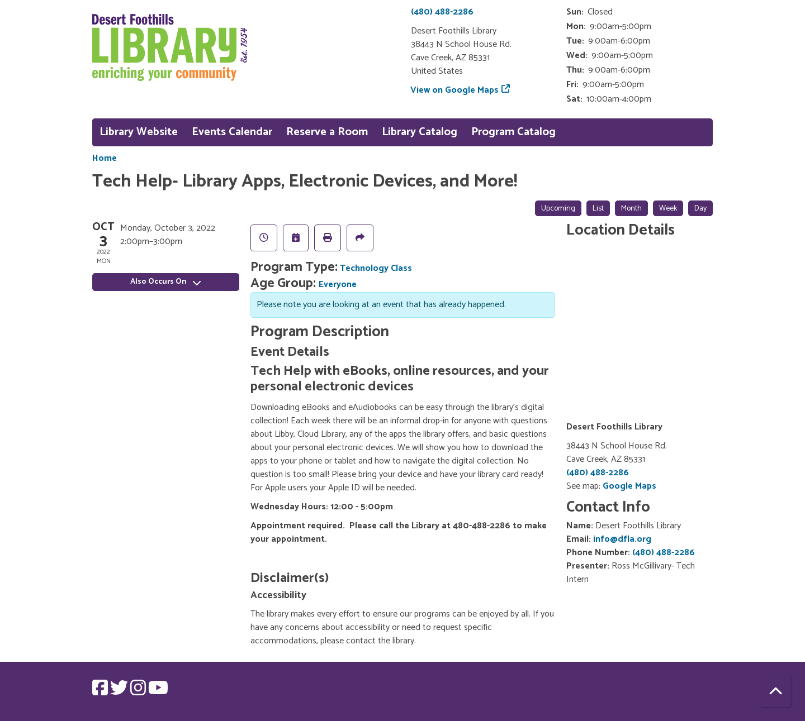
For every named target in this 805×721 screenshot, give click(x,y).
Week (668, 208)
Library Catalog (419, 132)
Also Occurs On (165, 281)
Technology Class (376, 268)
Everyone (338, 284)
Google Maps (629, 486)
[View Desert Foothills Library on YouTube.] (158, 691)
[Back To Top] (775, 691)
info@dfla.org (622, 539)
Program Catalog (513, 132)
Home (104, 158)
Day (700, 208)
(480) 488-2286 (442, 12)
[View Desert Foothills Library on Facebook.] (101, 691)
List (598, 208)
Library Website (139, 132)
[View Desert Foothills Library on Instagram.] (139, 691)
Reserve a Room (327, 132)
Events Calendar (232, 132)
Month (631, 208)
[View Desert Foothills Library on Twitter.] (120, 691)
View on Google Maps (455, 90)
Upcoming (558, 208)
